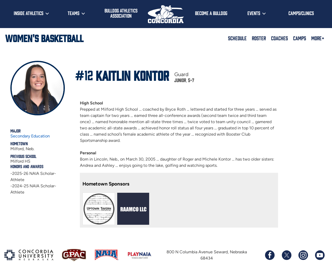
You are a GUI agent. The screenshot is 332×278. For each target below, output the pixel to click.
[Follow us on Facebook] (269, 255)
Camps (299, 38)
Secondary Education (30, 136)
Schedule (237, 38)
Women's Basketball (44, 38)
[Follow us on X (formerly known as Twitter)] (286, 255)
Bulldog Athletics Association (121, 13)
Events (253, 13)
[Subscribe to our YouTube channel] (319, 255)
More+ (317, 38)
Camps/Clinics (301, 13)
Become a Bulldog (211, 13)
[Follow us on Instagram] (303, 255)
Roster (259, 38)
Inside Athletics (28, 13)
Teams (73, 13)
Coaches (279, 38)
